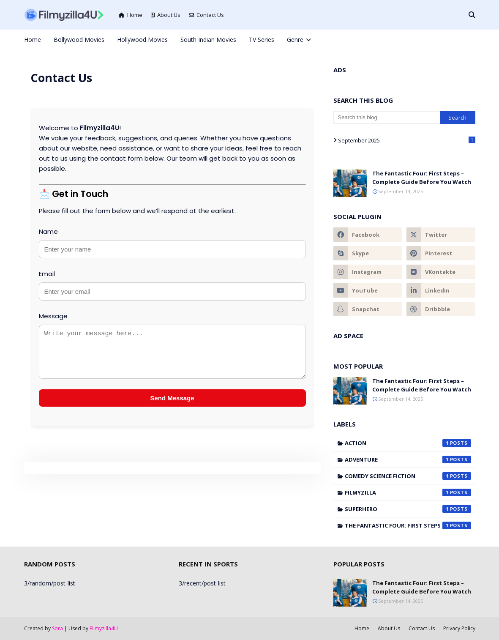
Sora (57, 628)
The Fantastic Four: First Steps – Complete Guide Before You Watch (421, 178)
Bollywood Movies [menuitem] (79, 40)
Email (47, 273)
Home (130, 15)
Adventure (408, 459)
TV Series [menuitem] (261, 40)
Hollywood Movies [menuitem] (142, 40)
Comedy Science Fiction (408, 476)
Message (53, 316)
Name (48, 231)
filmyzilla (408, 492)
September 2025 (406, 140)
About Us (165, 15)
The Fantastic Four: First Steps (408, 525)
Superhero (408, 509)
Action (408, 443)
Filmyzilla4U (104, 628)
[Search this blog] (386, 117)
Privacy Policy (459, 628)
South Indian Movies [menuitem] (208, 40)
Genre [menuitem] (295, 40)
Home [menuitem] (32, 40)
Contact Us (206, 15)
